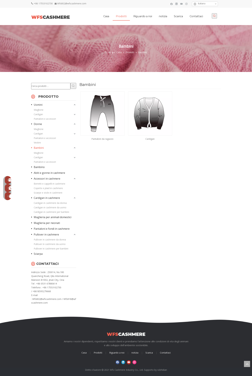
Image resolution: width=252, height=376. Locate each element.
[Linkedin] (177, 4)
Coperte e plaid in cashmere (48, 188)
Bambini (39, 148)
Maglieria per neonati (47, 223)
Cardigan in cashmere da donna (50, 202)
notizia (134, 352)
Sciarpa (38, 254)
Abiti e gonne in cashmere (49, 173)
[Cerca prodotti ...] (50, 86)
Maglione (38, 109)
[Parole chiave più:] (214, 15)
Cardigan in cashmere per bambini (51, 211)
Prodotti (98, 352)
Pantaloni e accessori (45, 118)
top (247, 364)
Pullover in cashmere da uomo (50, 244)
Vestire (37, 142)
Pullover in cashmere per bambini (51, 248)
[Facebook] (172, 4)
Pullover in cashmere (46, 234)
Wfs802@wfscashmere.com (71, 3)
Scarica (149, 352)
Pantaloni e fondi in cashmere (52, 228)
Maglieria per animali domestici (52, 217)
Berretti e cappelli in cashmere (49, 183)
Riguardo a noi (116, 352)
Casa (84, 352)
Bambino (39, 167)
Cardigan (38, 114)
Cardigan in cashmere (47, 198)
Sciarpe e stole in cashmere (48, 192)
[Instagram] (186, 4)
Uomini (38, 104)
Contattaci (165, 352)
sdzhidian (162, 369)
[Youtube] (182, 4)
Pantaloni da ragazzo (102, 138)
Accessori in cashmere (47, 178)
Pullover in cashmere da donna (50, 239)
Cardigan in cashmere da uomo (50, 207)
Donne (38, 124)
